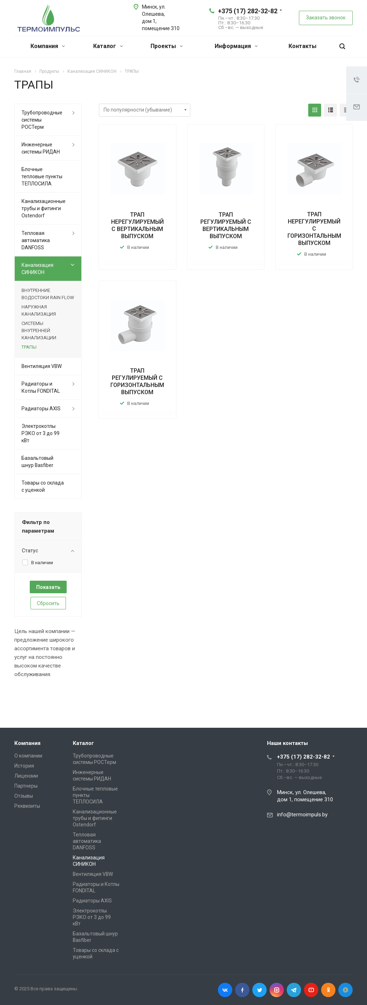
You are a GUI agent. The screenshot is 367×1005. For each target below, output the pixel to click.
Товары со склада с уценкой (43, 486)
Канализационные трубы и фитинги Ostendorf (44, 208)
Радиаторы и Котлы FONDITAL (41, 387)
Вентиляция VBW (42, 366)
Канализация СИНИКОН (37, 268)
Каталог (108, 46)
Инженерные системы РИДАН (41, 148)
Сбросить (48, 603)
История (24, 766)
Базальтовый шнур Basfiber (37, 461)
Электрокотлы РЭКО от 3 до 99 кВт (40, 433)
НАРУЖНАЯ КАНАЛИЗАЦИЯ (39, 310)
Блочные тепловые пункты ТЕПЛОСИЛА (42, 176)
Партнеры (26, 786)
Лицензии (26, 776)
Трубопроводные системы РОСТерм (42, 120)
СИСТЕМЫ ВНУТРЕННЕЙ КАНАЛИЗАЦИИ (39, 330)
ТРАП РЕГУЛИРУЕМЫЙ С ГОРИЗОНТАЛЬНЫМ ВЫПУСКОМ (137, 381)
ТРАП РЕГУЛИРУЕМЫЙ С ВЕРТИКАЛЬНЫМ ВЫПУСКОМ (225, 225)
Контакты (302, 46)
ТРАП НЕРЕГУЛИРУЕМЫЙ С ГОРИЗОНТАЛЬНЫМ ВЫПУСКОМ (314, 228)
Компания (47, 46)
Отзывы (23, 796)
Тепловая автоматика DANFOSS (36, 240)
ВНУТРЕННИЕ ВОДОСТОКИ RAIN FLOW (48, 294)
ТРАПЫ (29, 347)
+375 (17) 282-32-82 (247, 11)
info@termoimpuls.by (302, 814)
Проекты (167, 46)
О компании (28, 756)
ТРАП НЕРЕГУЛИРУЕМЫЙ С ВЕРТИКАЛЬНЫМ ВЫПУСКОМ (137, 225)
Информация (236, 46)
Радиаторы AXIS (41, 408)
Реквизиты (27, 806)
